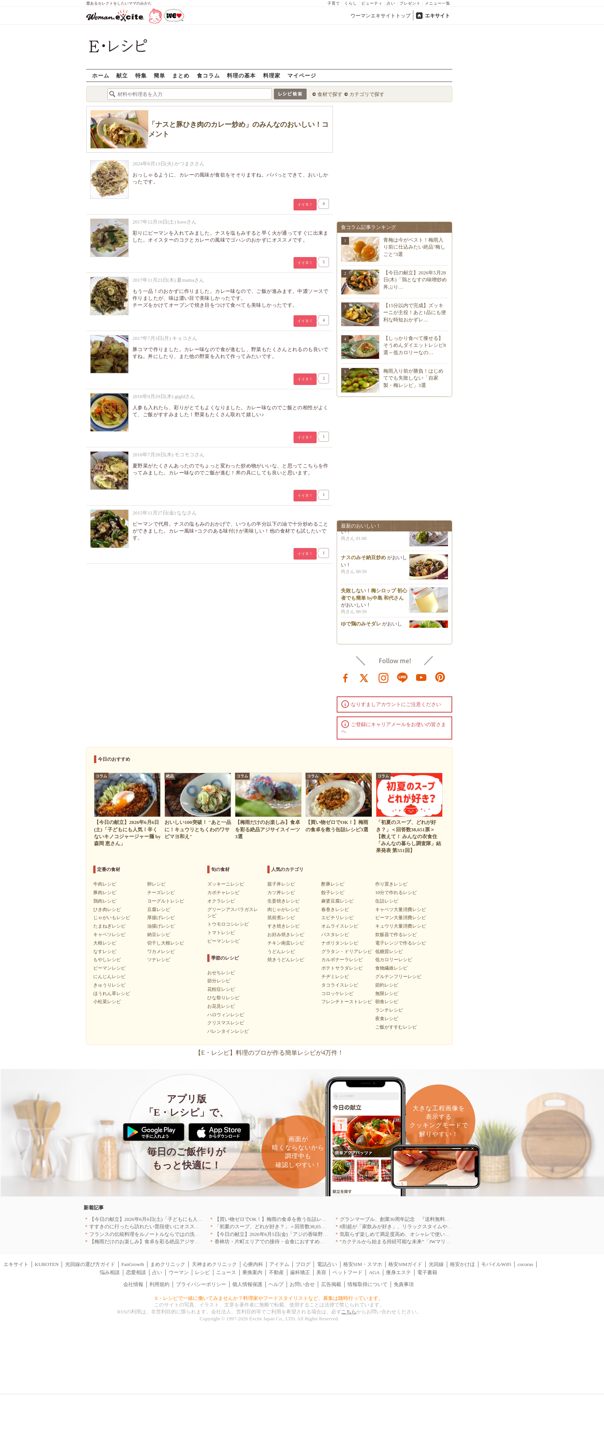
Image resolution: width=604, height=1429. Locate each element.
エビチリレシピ (337, 917)
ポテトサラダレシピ (342, 968)
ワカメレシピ (161, 951)
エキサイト (437, 15)
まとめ (181, 75)
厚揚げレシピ (161, 917)
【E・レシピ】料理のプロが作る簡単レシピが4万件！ (269, 1052)
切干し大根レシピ (165, 943)
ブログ (302, 1264)
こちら (348, 1312)
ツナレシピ (158, 959)
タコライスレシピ (339, 985)
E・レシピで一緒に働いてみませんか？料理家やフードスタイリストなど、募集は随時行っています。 (269, 1298)
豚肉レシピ (104, 892)
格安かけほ (462, 1264)
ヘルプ (276, 1284)
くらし (350, 3)
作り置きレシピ (391, 884)
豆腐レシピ (158, 909)
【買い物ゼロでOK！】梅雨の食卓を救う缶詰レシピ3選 (277, 1219)
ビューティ (372, 3)
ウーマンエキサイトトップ (381, 15)
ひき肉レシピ (107, 909)
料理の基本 (241, 75)
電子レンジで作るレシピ (400, 943)
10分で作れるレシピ (396, 892)
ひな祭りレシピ (223, 997)
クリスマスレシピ (225, 1023)
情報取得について (367, 1284)
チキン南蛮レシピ (285, 943)
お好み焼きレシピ (285, 934)
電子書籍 (427, 1272)
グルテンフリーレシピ (398, 976)
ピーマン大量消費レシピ (400, 917)
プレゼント (410, 3)
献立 (122, 75)
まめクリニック (167, 1264)
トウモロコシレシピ (228, 924)
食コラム (208, 75)
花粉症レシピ (221, 989)
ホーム (100, 75)
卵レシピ (156, 884)
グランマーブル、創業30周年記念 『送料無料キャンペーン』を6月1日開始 (425, 1219)
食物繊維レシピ (391, 968)
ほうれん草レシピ (111, 993)
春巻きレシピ (335, 909)
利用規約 (159, 1284)
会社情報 (133, 1284)
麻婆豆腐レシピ (337, 901)
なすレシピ (104, 951)
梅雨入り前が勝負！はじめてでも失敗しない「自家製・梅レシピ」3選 (413, 378)
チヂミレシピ (335, 976)
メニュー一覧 (437, 3)
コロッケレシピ (337, 993)
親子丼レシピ (281, 884)
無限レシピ (386, 993)
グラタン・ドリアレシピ (346, 951)
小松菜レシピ (107, 1001)
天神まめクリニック (214, 1264)
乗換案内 (252, 1272)
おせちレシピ (221, 972)
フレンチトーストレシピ (346, 1001)
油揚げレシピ (161, 926)
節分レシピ (218, 980)
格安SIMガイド (405, 1264)
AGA (374, 1272)
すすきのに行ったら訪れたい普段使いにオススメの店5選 (153, 1226)
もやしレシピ (107, 959)
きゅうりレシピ (109, 985)
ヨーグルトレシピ (165, 901)
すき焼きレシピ (283, 926)
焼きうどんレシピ (285, 959)
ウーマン (179, 1272)
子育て (333, 3)
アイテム (279, 1264)
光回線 (436, 1264)
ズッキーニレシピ (225, 884)
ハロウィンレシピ (225, 1014)
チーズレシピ (161, 892)
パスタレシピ (335, 934)
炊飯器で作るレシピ (396, 934)
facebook (345, 677)
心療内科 (253, 1264)
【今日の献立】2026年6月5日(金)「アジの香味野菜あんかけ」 (284, 1234)
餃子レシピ (332, 892)
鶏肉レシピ (104, 901)
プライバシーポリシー (201, 1284)
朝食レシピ (386, 1001)
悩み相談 (110, 1272)
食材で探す (329, 94)
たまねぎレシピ (109, 926)
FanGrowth (132, 1264)
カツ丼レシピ (281, 892)
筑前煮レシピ (281, 917)
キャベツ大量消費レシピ (400, 909)
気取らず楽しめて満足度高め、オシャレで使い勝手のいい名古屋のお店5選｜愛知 (431, 1234)
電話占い (327, 1264)
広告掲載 (331, 1284)
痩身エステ (398, 1272)
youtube (421, 677)
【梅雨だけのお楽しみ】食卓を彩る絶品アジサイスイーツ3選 (158, 1241)
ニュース (226, 1272)
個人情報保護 (247, 1284)
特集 (141, 75)
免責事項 (404, 1284)
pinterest (440, 677)
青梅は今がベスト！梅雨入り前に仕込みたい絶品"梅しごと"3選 (414, 247)
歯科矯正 (300, 1272)
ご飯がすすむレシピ (396, 1027)
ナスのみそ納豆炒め (363, 560)
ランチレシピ (389, 1010)
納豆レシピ (158, 934)
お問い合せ (302, 1284)
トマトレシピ (221, 932)
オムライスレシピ (339, 926)
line (402, 677)
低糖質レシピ (389, 951)
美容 (321, 1272)
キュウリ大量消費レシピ (400, 926)
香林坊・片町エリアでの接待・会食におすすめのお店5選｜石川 (286, 1241)
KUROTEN (47, 1264)
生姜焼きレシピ (283, 901)
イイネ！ (305, 204)
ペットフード (347, 1272)
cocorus (525, 1264)
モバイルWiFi (496, 1264)
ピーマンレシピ (109, 968)
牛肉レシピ (104, 884)
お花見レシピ (221, 1006)
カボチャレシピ (223, 892)
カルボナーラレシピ (342, 959)
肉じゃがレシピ (283, 909)
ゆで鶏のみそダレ (361, 627)
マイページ (301, 75)
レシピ (202, 1272)
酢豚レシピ (332, 884)
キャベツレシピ (109, 934)
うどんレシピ (281, 951)
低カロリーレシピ (393, 959)
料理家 (271, 75)
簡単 (159, 75)
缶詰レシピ (386, 901)
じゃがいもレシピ (111, 917)
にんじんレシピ (109, 976)
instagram (383, 677)
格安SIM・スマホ (362, 1264)
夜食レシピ (386, 1018)
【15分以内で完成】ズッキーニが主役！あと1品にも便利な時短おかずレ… (414, 312)
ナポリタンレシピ (339, 943)
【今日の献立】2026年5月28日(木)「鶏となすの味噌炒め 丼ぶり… (415, 279)
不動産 (276, 1272)
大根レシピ (104, 943)
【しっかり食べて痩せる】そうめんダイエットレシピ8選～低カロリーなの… (414, 345)
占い (391, 3)
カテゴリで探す (366, 94)
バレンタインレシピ (228, 1031)
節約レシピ (386, 985)
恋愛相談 (136, 1272)
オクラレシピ (221, 901)
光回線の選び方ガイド (90, 1264)
